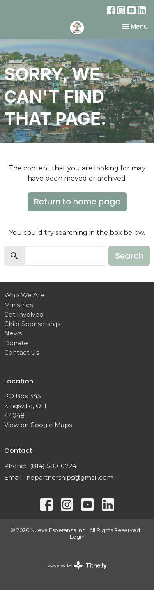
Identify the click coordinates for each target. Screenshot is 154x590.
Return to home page (77, 201)
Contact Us (21, 352)
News (13, 333)
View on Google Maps (38, 425)
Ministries (18, 305)
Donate (16, 343)
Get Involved (24, 314)
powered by (77, 565)
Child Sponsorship (32, 324)
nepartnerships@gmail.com (69, 477)
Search (129, 256)
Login (77, 537)
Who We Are (24, 295)
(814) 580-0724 (53, 466)
